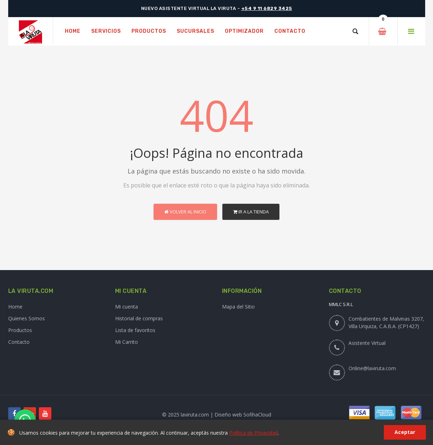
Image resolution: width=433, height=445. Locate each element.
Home (15, 306)
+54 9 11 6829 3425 (266, 8)
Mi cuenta (126, 306)
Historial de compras (139, 318)
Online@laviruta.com (372, 368)
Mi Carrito (126, 341)
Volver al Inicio (185, 211)
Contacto (19, 341)
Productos (20, 330)
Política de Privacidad (253, 432)
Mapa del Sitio (238, 306)
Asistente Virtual (367, 343)
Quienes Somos (26, 318)
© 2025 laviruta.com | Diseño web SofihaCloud (216, 414)
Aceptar (405, 432)
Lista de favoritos (135, 330)
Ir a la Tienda (251, 211)
